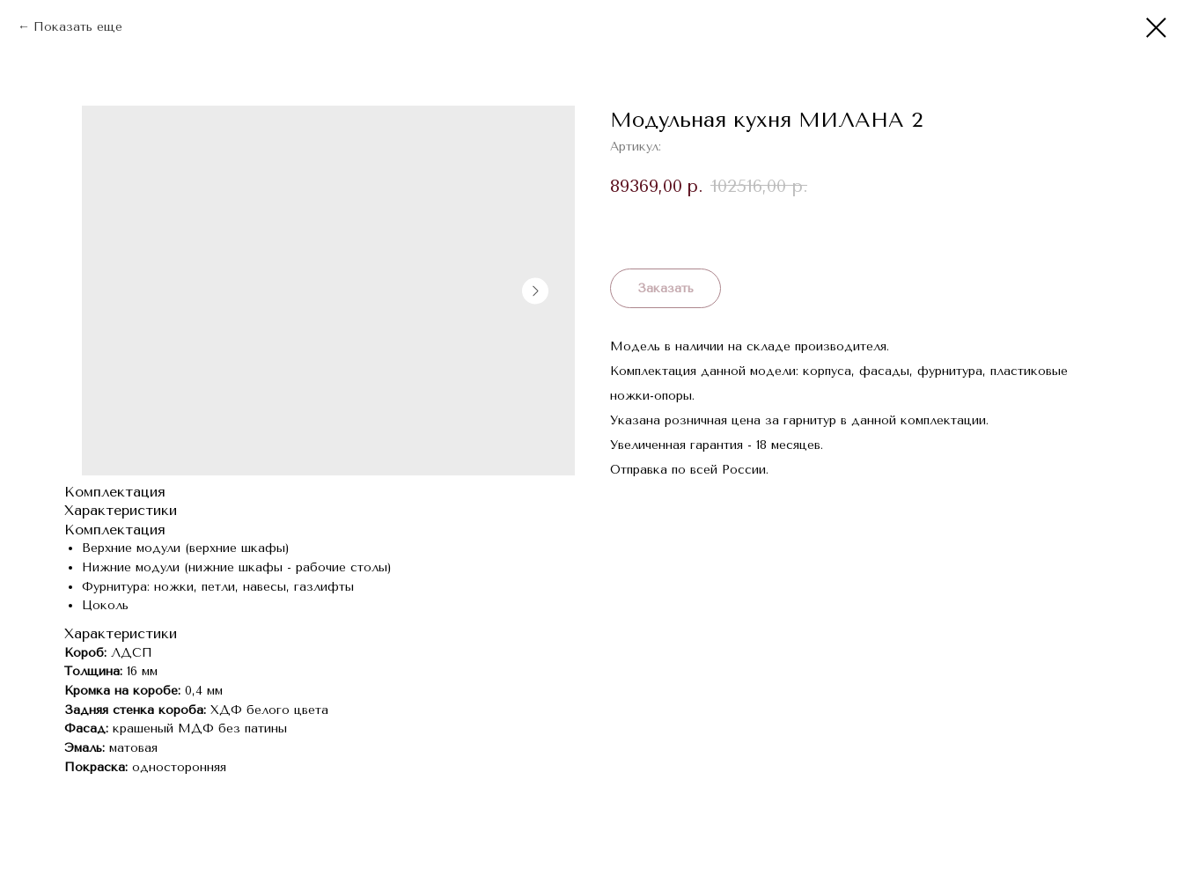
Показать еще (77, 26)
